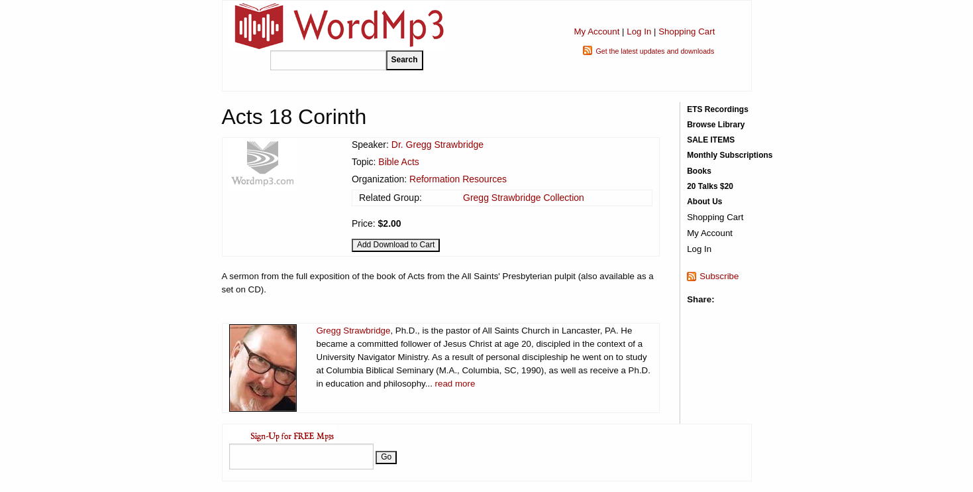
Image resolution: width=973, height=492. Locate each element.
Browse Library (715, 124)
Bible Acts (398, 161)
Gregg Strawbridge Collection (523, 197)
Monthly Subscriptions (729, 155)
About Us (704, 201)
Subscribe (719, 276)
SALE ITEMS (711, 140)
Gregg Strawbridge (354, 331)
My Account (596, 31)
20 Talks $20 (710, 186)
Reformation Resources (458, 179)
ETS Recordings (717, 109)
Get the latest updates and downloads (654, 51)
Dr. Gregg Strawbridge (437, 144)
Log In (639, 31)
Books (699, 171)
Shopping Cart (686, 31)
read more (455, 384)
